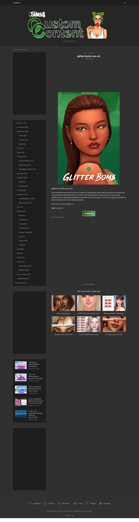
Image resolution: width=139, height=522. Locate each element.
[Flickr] (78, 507)
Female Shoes (25, 266)
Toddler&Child (23, 278)
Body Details (22, 131)
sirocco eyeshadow (63, 313)
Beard (22, 182)
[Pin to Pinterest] (91, 284)
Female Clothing (26, 161)
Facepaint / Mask (25, 232)
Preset (23, 135)
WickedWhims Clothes (27, 169)
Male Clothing (25, 165)
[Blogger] (105, 507)
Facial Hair (22, 177)
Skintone (23, 140)
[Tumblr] (91, 507)
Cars (20, 148)
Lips (22, 236)
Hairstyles (22, 194)
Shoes (20, 261)
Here (73, 204)
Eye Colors (22, 173)
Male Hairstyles (25, 203)
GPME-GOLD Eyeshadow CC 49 (88, 313)
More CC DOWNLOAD (58, 217)
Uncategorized (21, 283)
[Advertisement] (89, 75)
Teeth (22, 245)
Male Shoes (24, 270)
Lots (20, 207)
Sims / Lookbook (24, 274)
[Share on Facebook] (87, 284)
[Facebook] (34, 507)
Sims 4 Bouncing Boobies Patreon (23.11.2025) (35, 390)
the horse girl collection (114, 334)
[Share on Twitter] (89, 285)
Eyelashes (23, 219)
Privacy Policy (88, 515)
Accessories (22, 127)
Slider (22, 144)
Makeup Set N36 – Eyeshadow (114, 313)
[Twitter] (48, 507)
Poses (20, 257)
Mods (20, 249)
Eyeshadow (24, 228)
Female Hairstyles (26, 198)
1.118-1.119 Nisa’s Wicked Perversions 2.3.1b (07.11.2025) (36, 403)
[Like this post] (85, 284)
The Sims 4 (16, 3)
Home (14, 49)
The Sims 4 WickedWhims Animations (34, 364)
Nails (20, 253)
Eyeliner (23, 224)
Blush (22, 215)
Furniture (21, 190)
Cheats (20, 152)
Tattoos (23, 240)
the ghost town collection (63, 334)
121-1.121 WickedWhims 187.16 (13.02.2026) (36, 377)
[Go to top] (69, 519)
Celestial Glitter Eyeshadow (89, 334)
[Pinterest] (63, 507)
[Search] (125, 3)
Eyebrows (23, 186)
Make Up (21, 211)
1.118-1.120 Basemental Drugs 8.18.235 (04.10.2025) (36, 418)
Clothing (22, 156)
